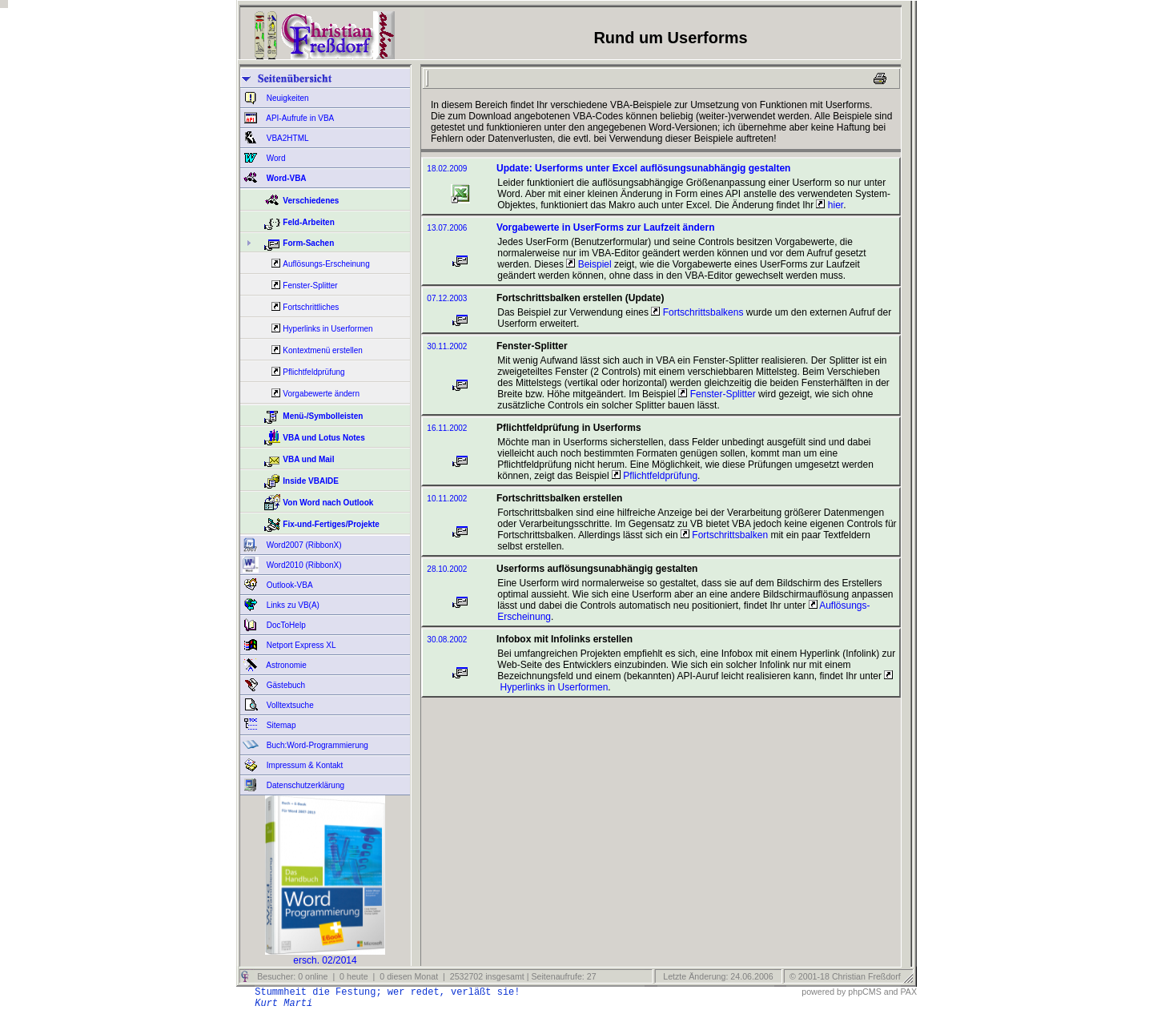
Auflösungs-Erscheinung (326, 264)
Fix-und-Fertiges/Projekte (331, 524)
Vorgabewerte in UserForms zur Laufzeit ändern (605, 227)
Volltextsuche (289, 705)
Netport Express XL (299, 645)
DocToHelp (285, 625)
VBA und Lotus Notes (323, 437)
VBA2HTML (286, 138)
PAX (908, 991)
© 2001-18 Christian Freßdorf (845, 976)
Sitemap (279, 725)
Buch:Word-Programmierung (316, 745)
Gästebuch (284, 685)
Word (275, 158)
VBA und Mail (308, 459)
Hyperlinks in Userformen (327, 328)
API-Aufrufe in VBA (299, 118)
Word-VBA (285, 178)
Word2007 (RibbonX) (303, 545)
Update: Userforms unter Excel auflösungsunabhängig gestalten (643, 168)
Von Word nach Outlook (328, 502)
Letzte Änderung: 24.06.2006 (717, 976)
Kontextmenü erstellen (323, 350)
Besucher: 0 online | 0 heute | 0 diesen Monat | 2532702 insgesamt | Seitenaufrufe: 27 (425, 976)
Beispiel (588, 264)
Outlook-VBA (288, 585)
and (891, 991)
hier (829, 205)
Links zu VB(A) (291, 605)
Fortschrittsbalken (724, 535)
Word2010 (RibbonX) (303, 565)
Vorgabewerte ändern (321, 393)
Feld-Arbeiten (308, 222)
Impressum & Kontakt (303, 765)
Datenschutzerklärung (304, 785)
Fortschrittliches (311, 307)
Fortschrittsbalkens (697, 312)
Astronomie (285, 665)
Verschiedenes (311, 200)
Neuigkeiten (286, 98)
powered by (823, 991)
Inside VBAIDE (310, 481)
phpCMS (864, 991)
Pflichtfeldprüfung (313, 372)
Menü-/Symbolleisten (323, 416)
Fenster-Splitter (310, 285)
